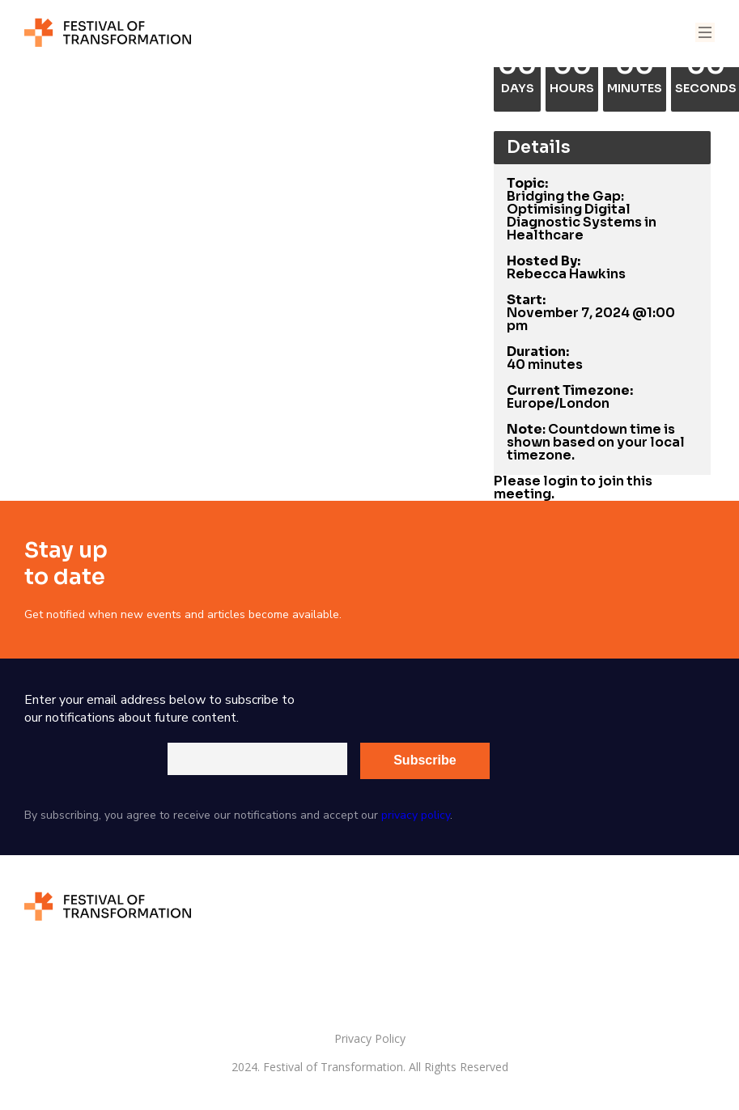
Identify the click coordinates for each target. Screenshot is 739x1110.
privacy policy (415, 815)
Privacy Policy (370, 1038)
